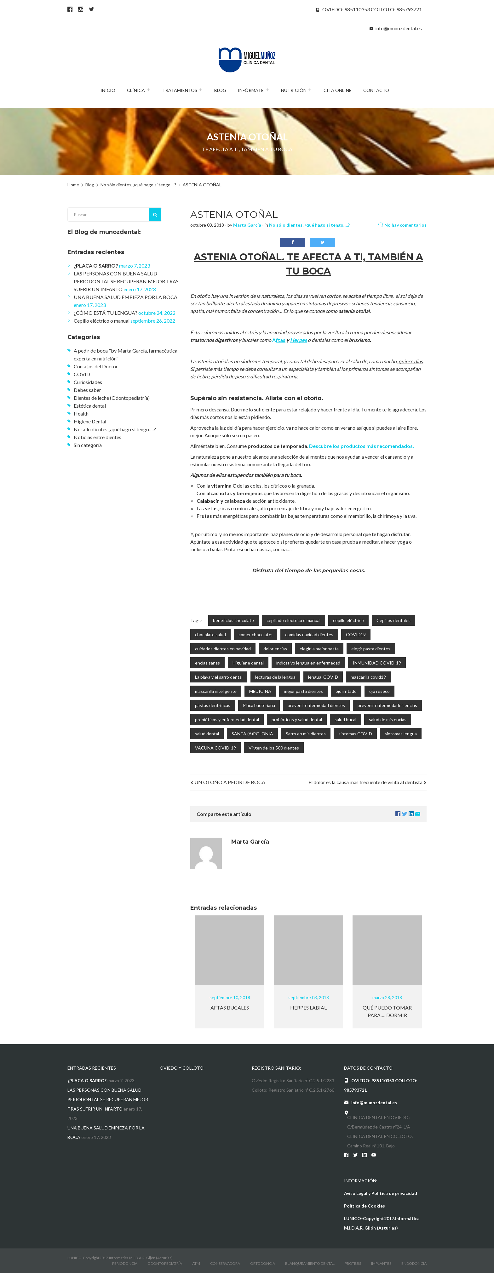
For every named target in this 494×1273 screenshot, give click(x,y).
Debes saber (87, 390)
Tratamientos (179, 90)
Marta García (247, 225)
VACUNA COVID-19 (215, 747)
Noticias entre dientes (97, 437)
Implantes (381, 1263)
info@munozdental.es (398, 28)
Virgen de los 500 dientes (274, 747)
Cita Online (338, 90)
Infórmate (251, 90)
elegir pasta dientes (370, 648)
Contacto (376, 90)
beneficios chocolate (233, 620)
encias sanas (207, 662)
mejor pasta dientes (303, 691)
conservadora (225, 1263)
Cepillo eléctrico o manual (101, 321)
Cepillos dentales (393, 620)
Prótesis (353, 1263)
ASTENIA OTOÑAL (234, 214)
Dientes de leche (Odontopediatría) (112, 398)
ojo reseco (379, 691)
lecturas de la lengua (275, 677)
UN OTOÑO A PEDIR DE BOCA (227, 782)
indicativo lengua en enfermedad (308, 662)
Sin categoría (88, 445)
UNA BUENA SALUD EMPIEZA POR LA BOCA (125, 297)
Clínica (136, 90)
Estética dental (90, 406)
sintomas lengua (401, 733)
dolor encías (275, 648)
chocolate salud (210, 634)
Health (81, 413)
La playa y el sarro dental (219, 677)
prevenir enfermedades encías (387, 705)
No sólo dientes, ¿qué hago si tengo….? (309, 225)
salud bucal (345, 719)
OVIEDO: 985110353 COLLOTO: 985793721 (372, 9)
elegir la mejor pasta (319, 648)
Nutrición (294, 90)
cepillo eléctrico (348, 620)
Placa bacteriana (259, 705)
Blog (220, 90)
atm (196, 1263)
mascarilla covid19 (368, 677)
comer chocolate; (255, 634)
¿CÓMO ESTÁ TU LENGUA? (105, 313)
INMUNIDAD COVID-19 (377, 662)
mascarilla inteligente (216, 691)
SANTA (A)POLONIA (252, 733)
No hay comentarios (402, 225)
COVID (82, 374)
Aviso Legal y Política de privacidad (380, 1193)
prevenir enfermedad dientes (316, 705)
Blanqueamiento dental (310, 1263)
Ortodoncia (262, 1263)
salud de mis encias (387, 719)
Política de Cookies (364, 1205)
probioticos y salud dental (297, 719)
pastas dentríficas (212, 705)
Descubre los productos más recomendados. (361, 446)
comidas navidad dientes (309, 634)
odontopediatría (164, 1263)
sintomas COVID (355, 733)
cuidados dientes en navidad (223, 648)
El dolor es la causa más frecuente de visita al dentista (367, 782)
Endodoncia (414, 1263)
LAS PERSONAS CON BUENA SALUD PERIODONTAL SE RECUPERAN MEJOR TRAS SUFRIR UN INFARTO (126, 281)
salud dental (207, 733)
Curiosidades (88, 382)
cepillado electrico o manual (293, 620)
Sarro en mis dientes (306, 733)
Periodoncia (124, 1263)
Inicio (108, 90)
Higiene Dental (90, 421)
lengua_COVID (323, 677)
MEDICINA (260, 691)
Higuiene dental (248, 662)
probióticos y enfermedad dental (227, 719)
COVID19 (356, 634)
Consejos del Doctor (96, 366)
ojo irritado (346, 691)
